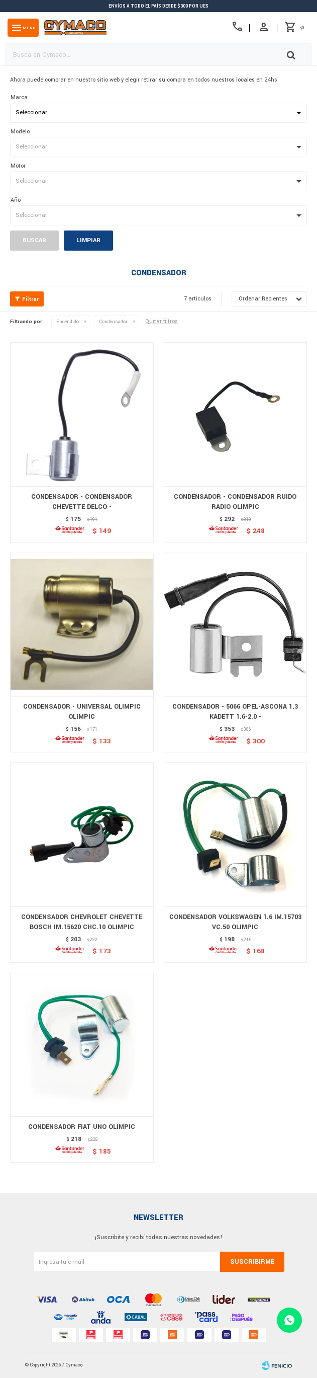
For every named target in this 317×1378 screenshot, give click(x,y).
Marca (19, 97)
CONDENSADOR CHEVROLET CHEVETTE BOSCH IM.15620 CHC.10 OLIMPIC (81, 922)
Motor (18, 166)
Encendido (67, 321)
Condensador (113, 321)
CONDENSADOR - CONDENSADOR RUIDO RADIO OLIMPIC (235, 501)
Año (16, 200)
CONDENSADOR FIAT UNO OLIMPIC (81, 1126)
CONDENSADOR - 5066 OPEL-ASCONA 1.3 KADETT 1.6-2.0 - (235, 711)
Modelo (20, 131)
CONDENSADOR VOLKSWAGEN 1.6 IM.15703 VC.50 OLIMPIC (235, 922)
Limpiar (88, 240)
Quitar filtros (161, 321)
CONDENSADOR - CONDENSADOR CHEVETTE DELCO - (81, 501)
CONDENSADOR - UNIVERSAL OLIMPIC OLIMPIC (82, 711)
